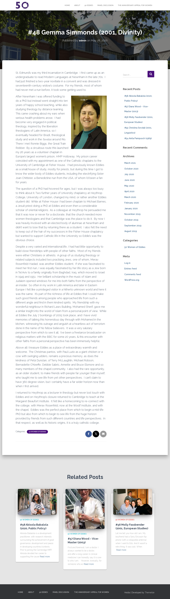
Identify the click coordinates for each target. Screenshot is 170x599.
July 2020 (129, 174)
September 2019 (132, 225)
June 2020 (129, 180)
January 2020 (131, 208)
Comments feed (132, 274)
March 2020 (130, 197)
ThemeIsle (149, 592)
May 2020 (129, 185)
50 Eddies (89, 5)
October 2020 (131, 169)
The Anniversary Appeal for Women (135, 5)
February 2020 (131, 203)
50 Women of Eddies (37, 431)
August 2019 (130, 231)
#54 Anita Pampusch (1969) (138, 138)
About (77, 5)
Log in (127, 263)
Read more (45, 556)
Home (67, 5)
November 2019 (132, 214)
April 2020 (129, 191)
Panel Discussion (105, 5)
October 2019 (131, 220)
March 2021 (130, 163)
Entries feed (130, 268)
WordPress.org (131, 280)
